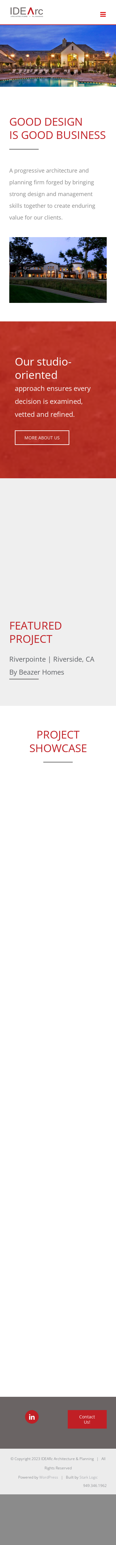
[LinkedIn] (32, 1417)
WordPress (48, 1477)
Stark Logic (88, 1477)
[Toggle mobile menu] (103, 14)
